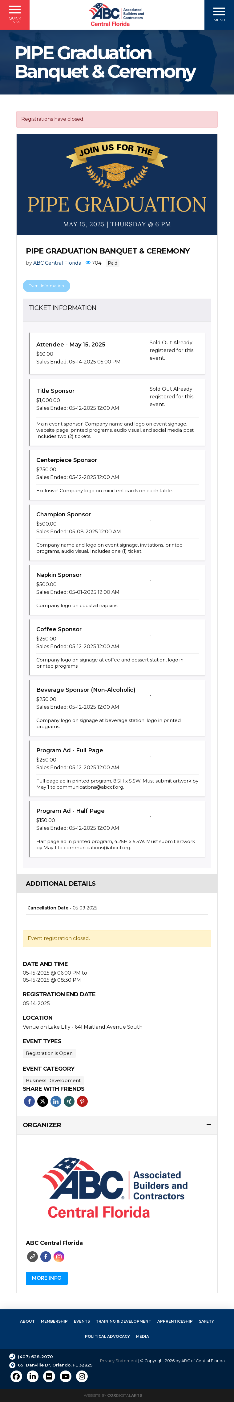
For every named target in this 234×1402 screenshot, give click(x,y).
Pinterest (82, 1101)
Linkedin (55, 1101)
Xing (69, 1101)
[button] (15, 15)
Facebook (29, 1101)
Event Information (46, 285)
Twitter (42, 1101)
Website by (113, 1395)
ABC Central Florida (57, 263)
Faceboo (45, 1256)
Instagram (59, 1256)
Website (32, 1256)
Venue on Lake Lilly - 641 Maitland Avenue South (83, 1027)
